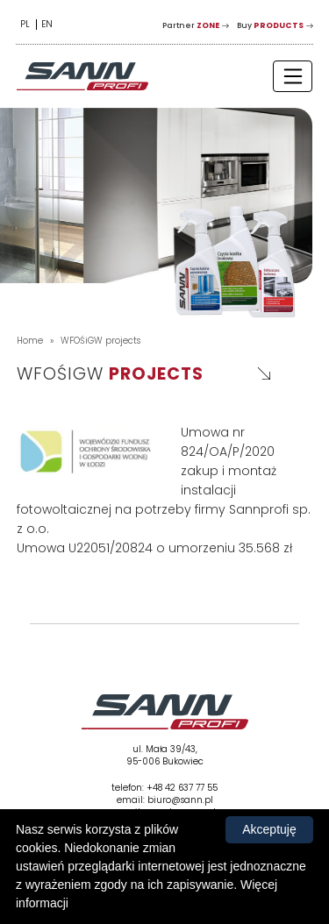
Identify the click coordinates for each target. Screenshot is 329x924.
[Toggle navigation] (292, 75)
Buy (270, 25)
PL (25, 24)
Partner (190, 25)
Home (30, 340)
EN (47, 24)
